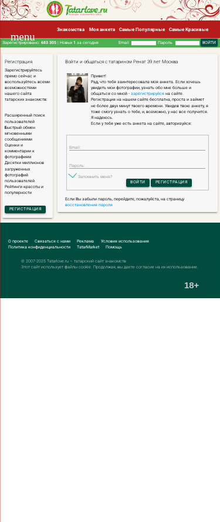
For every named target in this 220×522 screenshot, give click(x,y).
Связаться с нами (52, 241)
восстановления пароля (89, 205)
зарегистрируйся (147, 93)
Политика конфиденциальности (39, 247)
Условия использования (125, 241)
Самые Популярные (142, 29)
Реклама (85, 241)
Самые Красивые (188, 29)
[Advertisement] (110, 410)
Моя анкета (102, 29)
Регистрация (25, 209)
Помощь (114, 247)
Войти (137, 182)
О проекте (18, 241)
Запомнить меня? (95, 177)
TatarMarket (88, 247)
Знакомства (70, 29)
